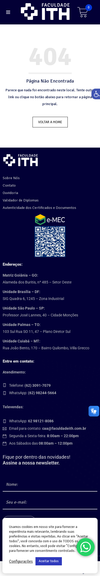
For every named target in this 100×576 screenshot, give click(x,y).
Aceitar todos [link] (49, 561)
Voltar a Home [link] (50, 122)
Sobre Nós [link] (11, 178)
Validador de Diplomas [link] (21, 200)
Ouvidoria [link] (10, 193)
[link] (46, 11)
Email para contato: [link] (47, 428)
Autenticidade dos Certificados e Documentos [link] (39, 207)
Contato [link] (9, 185)
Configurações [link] (21, 561)
